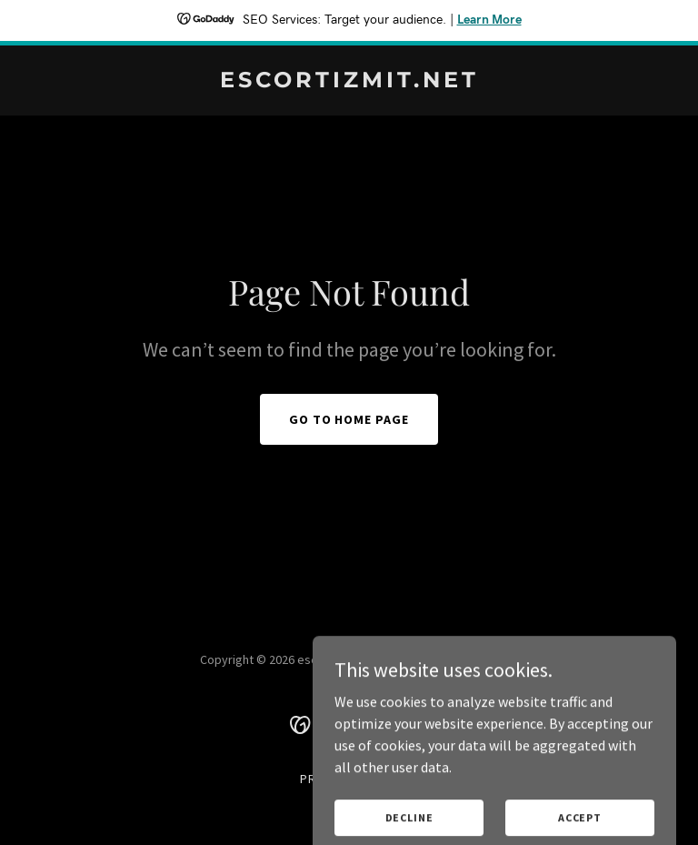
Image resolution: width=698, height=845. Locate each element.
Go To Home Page (349, 419)
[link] (349, 82)
